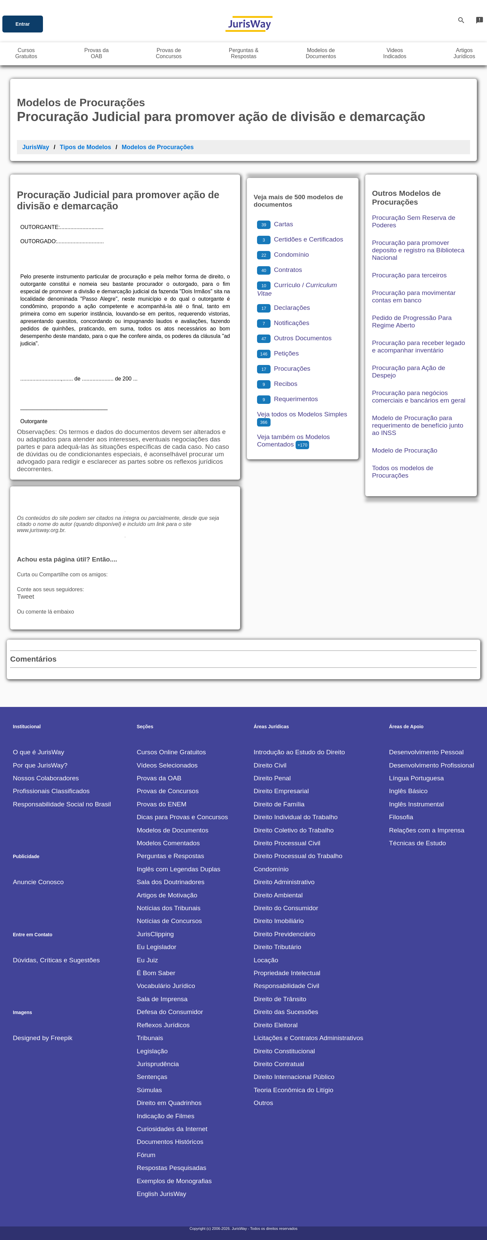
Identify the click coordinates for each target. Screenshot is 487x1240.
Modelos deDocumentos (321, 53)
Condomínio (283, 254)
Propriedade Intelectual (287, 973)
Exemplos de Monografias (174, 1181)
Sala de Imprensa (162, 999)
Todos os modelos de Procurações (402, 471)
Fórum (146, 1154)
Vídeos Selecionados (167, 765)
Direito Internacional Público (294, 1076)
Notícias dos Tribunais (169, 908)
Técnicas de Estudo (417, 843)
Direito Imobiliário (279, 920)
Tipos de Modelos (85, 147)
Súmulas (149, 1090)
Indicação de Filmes (165, 1116)
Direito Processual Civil (287, 843)
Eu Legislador (156, 946)
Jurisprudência (158, 1063)
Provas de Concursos (168, 791)
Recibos (277, 383)
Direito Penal (272, 778)
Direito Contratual (279, 1063)
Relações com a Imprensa (426, 830)
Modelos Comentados (168, 843)
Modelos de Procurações (158, 147)
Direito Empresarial (281, 791)
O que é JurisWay (38, 752)
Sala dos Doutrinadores (171, 882)
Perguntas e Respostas (170, 855)
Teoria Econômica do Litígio (293, 1090)
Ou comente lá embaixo (45, 612)
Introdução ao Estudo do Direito (299, 752)
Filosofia (401, 817)
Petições (278, 353)
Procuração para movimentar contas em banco (414, 296)
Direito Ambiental (278, 895)
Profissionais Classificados (51, 791)
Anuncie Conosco (38, 882)
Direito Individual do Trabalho (296, 817)
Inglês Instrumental (416, 804)
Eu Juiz (147, 960)
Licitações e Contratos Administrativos (308, 1037)
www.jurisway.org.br (40, 530)
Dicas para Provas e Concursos (182, 817)
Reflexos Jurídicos (163, 1025)
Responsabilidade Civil (286, 985)
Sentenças (152, 1076)
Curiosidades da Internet (172, 1128)
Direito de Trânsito (280, 999)
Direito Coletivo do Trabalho (294, 830)
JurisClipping (155, 934)
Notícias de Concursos (169, 920)
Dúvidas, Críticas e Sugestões (56, 960)
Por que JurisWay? (40, 765)
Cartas (275, 224)
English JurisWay (161, 1193)
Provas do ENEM (161, 804)
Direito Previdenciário (284, 934)
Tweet (25, 596)
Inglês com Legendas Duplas (178, 869)
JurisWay (35, 147)
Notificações (283, 322)
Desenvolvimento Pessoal (426, 752)
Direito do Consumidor (286, 908)
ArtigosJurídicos (464, 53)
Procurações (283, 368)
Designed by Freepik (42, 1037)
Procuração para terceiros (409, 275)
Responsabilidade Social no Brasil (62, 804)
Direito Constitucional (284, 1051)
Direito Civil (270, 765)
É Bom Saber (156, 973)
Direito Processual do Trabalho (298, 855)
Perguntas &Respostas (243, 53)
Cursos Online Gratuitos (171, 752)
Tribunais (150, 1037)
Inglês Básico (408, 791)
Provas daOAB (96, 53)
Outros (263, 1102)
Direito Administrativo (284, 882)
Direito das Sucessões (286, 1011)
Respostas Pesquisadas (171, 1167)
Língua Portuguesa (416, 778)
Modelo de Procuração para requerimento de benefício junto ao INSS (417, 425)
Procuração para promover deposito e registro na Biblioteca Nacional (418, 250)
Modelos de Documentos (172, 830)
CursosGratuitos (26, 53)
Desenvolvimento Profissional (431, 765)
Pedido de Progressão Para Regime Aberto (412, 321)
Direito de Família (279, 804)
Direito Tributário (277, 946)
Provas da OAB (159, 778)
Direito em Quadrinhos (169, 1102)
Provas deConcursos (169, 53)
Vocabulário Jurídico (166, 985)
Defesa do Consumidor (170, 1011)
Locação (266, 960)
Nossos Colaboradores (46, 778)
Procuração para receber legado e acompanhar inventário (418, 346)
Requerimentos (287, 399)
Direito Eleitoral (276, 1025)
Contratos (279, 269)
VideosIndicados (395, 53)
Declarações (283, 307)
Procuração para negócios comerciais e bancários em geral (418, 396)
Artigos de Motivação (167, 895)
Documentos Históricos (170, 1141)
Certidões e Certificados (300, 239)
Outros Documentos (294, 338)
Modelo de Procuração (404, 450)
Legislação (152, 1051)
